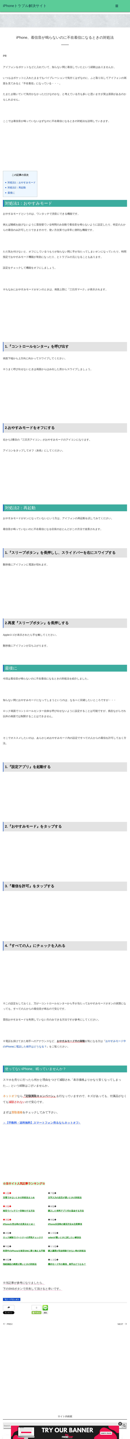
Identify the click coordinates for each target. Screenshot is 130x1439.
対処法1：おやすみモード (22, 182)
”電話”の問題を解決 (11, 1299)
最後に (11, 192)
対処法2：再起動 (17, 187)
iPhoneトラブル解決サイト (25, 6)
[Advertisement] (65, 150)
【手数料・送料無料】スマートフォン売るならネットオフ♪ (43, 1122)
